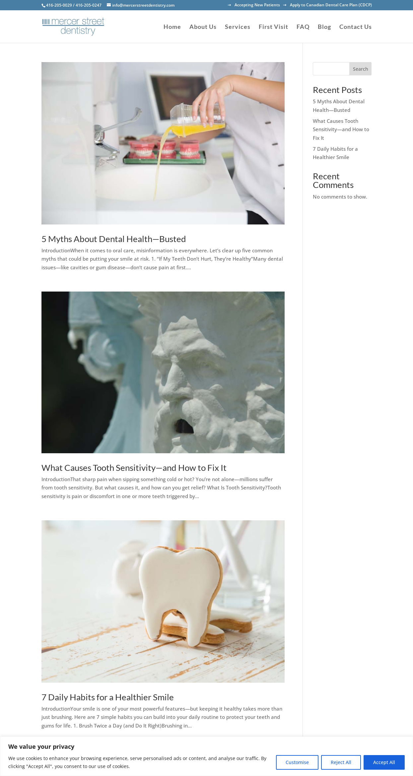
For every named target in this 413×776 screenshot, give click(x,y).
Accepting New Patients (257, 5)
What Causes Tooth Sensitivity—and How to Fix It (134, 467)
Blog (324, 27)
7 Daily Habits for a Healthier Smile (107, 697)
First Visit (273, 27)
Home (172, 27)
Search (360, 69)
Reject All (341, 762)
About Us (203, 27)
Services (237, 27)
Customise (297, 762)
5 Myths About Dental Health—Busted (113, 238)
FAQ (303, 27)
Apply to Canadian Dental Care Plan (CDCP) (331, 5)
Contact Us (355, 27)
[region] (206, 756)
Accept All (384, 762)
